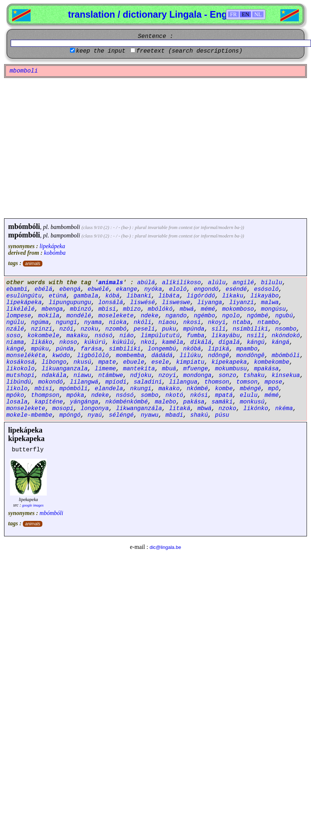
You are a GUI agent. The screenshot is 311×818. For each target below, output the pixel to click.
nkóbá (192, 349)
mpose (273, 382)
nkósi (199, 395)
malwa (270, 302)
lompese (18, 316)
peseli (144, 329)
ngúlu (15, 322)
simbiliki (124, 349)
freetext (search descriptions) (189, 51)
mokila (48, 316)
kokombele (43, 335)
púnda (64, 349)
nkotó (174, 395)
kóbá (112, 296)
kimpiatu (190, 362)
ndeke (149, 316)
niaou (167, 322)
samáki (222, 402)
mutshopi (20, 375)
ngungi (66, 322)
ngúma (40, 322)
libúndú (18, 382)
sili (219, 329)
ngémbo (204, 316)
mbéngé (250, 388)
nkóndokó (286, 335)
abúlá (146, 282)
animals (32, 263)
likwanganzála (139, 408)
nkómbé (197, 388)
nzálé (15, 329)
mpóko (15, 395)
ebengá (70, 289)
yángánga (84, 402)
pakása (194, 402)
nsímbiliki (250, 329)
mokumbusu (231, 369)
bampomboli (65, 235)
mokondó (50, 382)
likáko (41, 342)
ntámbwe (110, 375)
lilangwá (84, 382)
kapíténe (49, 402)
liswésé (142, 302)
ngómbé (257, 316)
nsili (256, 335)
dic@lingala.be (165, 547)
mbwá (187, 309)
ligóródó (201, 296)
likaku (233, 296)
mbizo (132, 309)
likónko (255, 408)
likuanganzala (65, 369)
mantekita (139, 369)
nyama (93, 322)
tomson (247, 382)
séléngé (121, 415)
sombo (149, 395)
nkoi (148, 342)
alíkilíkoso (181, 282)
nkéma (284, 408)
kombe (224, 388)
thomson (217, 382)
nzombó (116, 329)
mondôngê (250, 355)
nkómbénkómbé (126, 402)
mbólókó (160, 309)
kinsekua (286, 375)
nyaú (95, 415)
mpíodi (116, 382)
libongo (54, 362)
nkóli (142, 322)
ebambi (17, 289)
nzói (66, 329)
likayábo (265, 296)
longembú (162, 349)
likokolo (20, 369)
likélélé (20, 309)
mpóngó (70, 415)
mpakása (266, 369)
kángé (15, 349)
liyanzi (241, 302)
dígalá (229, 342)
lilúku (190, 355)
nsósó (103, 335)
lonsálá (110, 302)
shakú (199, 415)
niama (15, 342)
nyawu (149, 415)
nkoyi (217, 322)
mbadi (174, 415)
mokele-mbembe (29, 415)
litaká (180, 408)
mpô (273, 388)
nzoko (227, 408)
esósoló (266, 289)
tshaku (254, 375)
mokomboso (238, 309)
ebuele (133, 362)
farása (91, 349)
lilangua (183, 382)
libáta (169, 296)
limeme (105, 369)
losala (17, 402)
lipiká (218, 349)
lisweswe (176, 302)
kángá (280, 342)
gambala (85, 296)
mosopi (63, 408)
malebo (165, 402)
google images (32, 505)
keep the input (100, 51)
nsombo (286, 329)
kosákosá (20, 362)
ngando (176, 316)
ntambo (268, 322)
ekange (126, 289)
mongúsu (273, 309)
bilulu (271, 282)
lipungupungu (70, 302)
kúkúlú (123, 342)
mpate (107, 362)
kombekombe (271, 362)
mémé (208, 309)
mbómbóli (24, 226)
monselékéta (25, 355)
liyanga (210, 302)
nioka (117, 322)
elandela (109, 388)
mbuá (169, 369)
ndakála (54, 375)
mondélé (78, 316)
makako (169, 388)
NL (258, 14)
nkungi (140, 388)
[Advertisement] (69, 148)
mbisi (107, 309)
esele (160, 362)
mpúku (40, 349)
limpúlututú (160, 335)
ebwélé (98, 289)
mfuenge (195, 369)
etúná (57, 296)
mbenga (52, 309)
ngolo (231, 316)
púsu (222, 415)
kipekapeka (229, 362)
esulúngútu (24, 296)
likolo (17, 388)
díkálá (201, 342)
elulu (249, 395)
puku (169, 329)
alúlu (217, 282)
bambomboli (65, 227)
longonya (95, 408)
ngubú (284, 316)
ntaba (242, 322)
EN (245, 14)
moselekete (116, 316)
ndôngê (218, 355)
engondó (206, 289)
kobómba (55, 253)
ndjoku (140, 375)
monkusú (252, 402)
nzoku (89, 329)
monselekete (25, 408)
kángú (256, 342)
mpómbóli (24, 235)
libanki (138, 296)
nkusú (82, 362)
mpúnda (194, 329)
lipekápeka (52, 246)
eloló (178, 289)
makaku (77, 335)
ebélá (43, 289)
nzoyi (167, 375)
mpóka (75, 395)
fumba (196, 335)
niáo (126, 335)
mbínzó (80, 309)
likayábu (226, 335)
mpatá (224, 395)
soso (13, 335)
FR (233, 14)
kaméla (172, 342)
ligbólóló (93, 355)
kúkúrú (94, 342)
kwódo (61, 355)
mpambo (247, 349)
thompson (45, 395)
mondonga (197, 375)
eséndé (236, 289)
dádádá (162, 355)
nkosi (192, 322)
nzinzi (41, 329)
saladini (148, 382)
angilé (243, 282)
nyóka (153, 289)
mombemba (130, 355)
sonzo (227, 375)
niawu (82, 375)
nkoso (68, 342)
